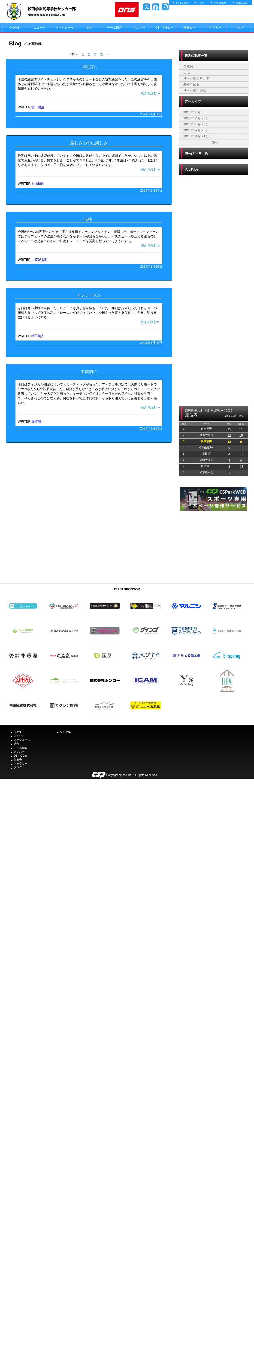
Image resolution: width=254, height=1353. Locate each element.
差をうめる (191, 84)
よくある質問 (181, 3)
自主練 (188, 66)
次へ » (104, 54)
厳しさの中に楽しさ (89, 143)
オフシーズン (88, 295)
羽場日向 (37, 183)
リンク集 (65, 732)
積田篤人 (37, 336)
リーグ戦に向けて (196, 78)
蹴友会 (189, 27)
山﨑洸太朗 (39, 259)
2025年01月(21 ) (195, 136)
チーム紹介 (114, 27)
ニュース (40, 27)
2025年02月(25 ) (195, 130)
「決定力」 (89, 66)
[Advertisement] (213, 546)
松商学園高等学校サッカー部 (52, 9)
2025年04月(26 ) (195, 118)
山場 (186, 72)
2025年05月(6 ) (194, 112)
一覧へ (214, 142)
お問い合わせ (220, 3)
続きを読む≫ (150, 93)
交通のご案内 (242, 3)
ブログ (239, 27)
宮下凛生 (37, 107)
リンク (201, 3)
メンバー (139, 27)
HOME (14, 27)
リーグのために (194, 90)
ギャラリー (214, 27)
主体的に (89, 371)
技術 (89, 219)
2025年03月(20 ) (195, 124)
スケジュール (65, 27)
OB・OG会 (164, 27)
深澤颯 (36, 421)
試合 (90, 27)
